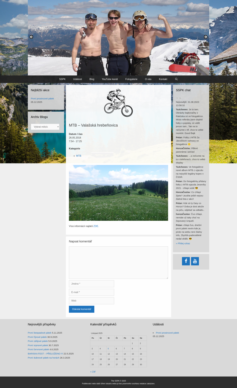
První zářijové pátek (38, 341)
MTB (78, 156)
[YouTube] (195, 261)
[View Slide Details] (118, 37)
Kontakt (163, 79)
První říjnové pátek (37, 337)
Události (77, 79)
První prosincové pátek (42, 98)
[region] (118, 37)
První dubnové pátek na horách (43, 357)
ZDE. (96, 226)
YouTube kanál (110, 79)
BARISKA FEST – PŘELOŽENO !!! (45, 353)
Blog (91, 79)
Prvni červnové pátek (38, 349)
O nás (148, 79)
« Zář (93, 371)
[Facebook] (186, 261)
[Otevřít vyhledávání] (176, 79)
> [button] (205, 37)
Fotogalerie (131, 79)
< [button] (31, 37)
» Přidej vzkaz (183, 243)
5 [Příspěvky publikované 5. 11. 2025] (108, 349)
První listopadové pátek (39, 332)
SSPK (62, 79)
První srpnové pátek (38, 345)
